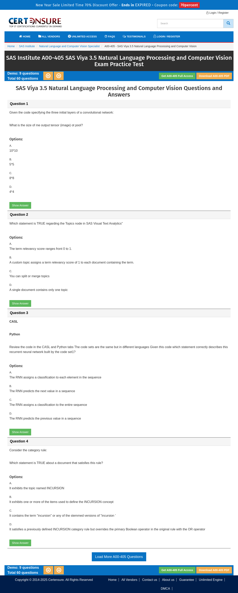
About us (168, 579)
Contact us (149, 579)
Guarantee (186, 579)
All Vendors (49, 36)
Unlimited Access (82, 36)
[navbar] (12, 34)
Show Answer (20, 205)
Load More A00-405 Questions (119, 557)
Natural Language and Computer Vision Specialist (69, 46)
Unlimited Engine (211, 579)
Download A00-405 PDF (214, 76)
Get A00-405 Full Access (177, 76)
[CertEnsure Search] (228, 23)
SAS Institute (27, 46)
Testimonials (134, 36)
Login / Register (217, 12)
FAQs (110, 36)
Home (25, 36)
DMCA (165, 588)
